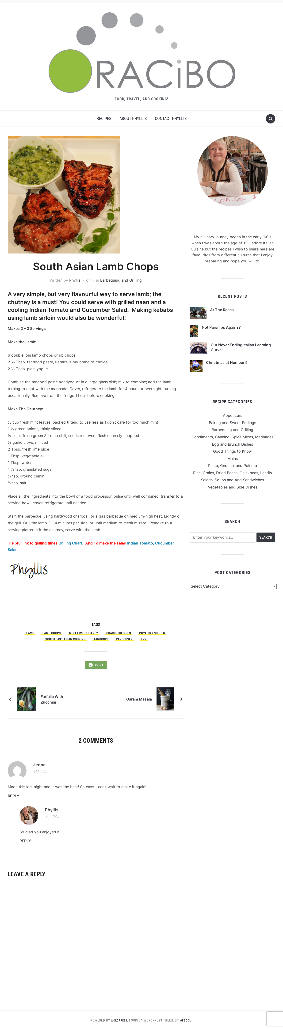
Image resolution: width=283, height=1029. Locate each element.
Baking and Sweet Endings (232, 422)
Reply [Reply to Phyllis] (25, 839)
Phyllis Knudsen (152, 633)
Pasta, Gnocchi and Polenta (232, 465)
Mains (232, 458)
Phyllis (74, 280)
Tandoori (101, 639)
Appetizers (232, 415)
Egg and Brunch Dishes (232, 444)
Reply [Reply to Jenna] (13, 794)
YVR (143, 639)
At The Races (222, 309)
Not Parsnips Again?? (221, 327)
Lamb (30, 633)
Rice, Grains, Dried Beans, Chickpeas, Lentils (232, 472)
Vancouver (124, 639)
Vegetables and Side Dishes (232, 487)
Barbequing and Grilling (121, 280)
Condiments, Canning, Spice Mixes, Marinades (232, 437)
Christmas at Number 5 (227, 362)
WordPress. (118, 1019)
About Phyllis (133, 118)
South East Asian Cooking (65, 639)
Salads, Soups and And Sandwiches (232, 479)
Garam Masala (139, 698)
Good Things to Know (232, 451)
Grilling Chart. (71, 543)
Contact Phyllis (171, 118)
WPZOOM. (187, 1019)
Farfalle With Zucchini (60, 698)
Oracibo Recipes (118, 633)
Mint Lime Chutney (83, 633)
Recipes (104, 118)
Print (99, 665)
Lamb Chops (51, 633)
